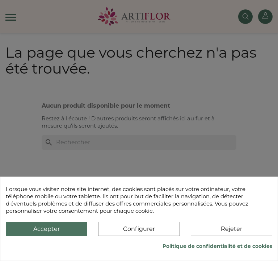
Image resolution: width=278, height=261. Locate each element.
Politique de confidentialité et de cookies (217, 246)
